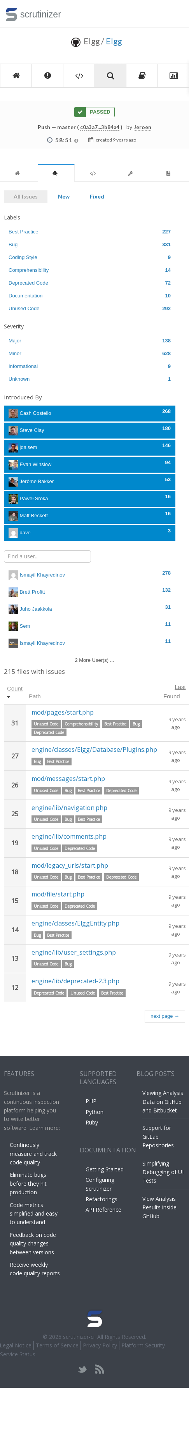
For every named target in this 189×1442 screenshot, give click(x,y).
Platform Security (143, 1345)
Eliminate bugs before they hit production (28, 1183)
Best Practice (90, 232)
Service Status (17, 1354)
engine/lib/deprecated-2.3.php (75, 981)
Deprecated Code (90, 283)
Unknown (90, 379)
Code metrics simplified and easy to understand (34, 1213)
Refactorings (101, 1199)
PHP (91, 1101)
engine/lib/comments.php (69, 836)
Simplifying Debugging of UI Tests (163, 1172)
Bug (90, 244)
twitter (83, 1369)
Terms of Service (57, 1345)
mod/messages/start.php (68, 778)
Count (15, 688)
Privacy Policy (100, 1345)
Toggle (174, 13)
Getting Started (105, 1169)
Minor (90, 353)
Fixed (97, 196)
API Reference (103, 1209)
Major (90, 341)
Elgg (114, 41)
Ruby (92, 1122)
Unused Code (90, 308)
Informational (90, 366)
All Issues (26, 196)
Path (35, 696)
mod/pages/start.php (63, 712)
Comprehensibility (90, 270)
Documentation (90, 296)
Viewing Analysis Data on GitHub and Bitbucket (162, 1101)
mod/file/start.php (58, 894)
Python (94, 1112)
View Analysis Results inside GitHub (159, 1207)
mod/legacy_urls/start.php (70, 865)
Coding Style (90, 257)
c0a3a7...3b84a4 (99, 127)
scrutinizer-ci (78, 1336)
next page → (164, 1016)
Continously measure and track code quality (33, 1153)
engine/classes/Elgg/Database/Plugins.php (94, 749)
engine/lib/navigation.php (69, 807)
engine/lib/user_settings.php (74, 952)
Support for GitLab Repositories (158, 1136)
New (64, 196)
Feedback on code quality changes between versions (33, 1243)
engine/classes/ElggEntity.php (75, 923)
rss (99, 1369)
